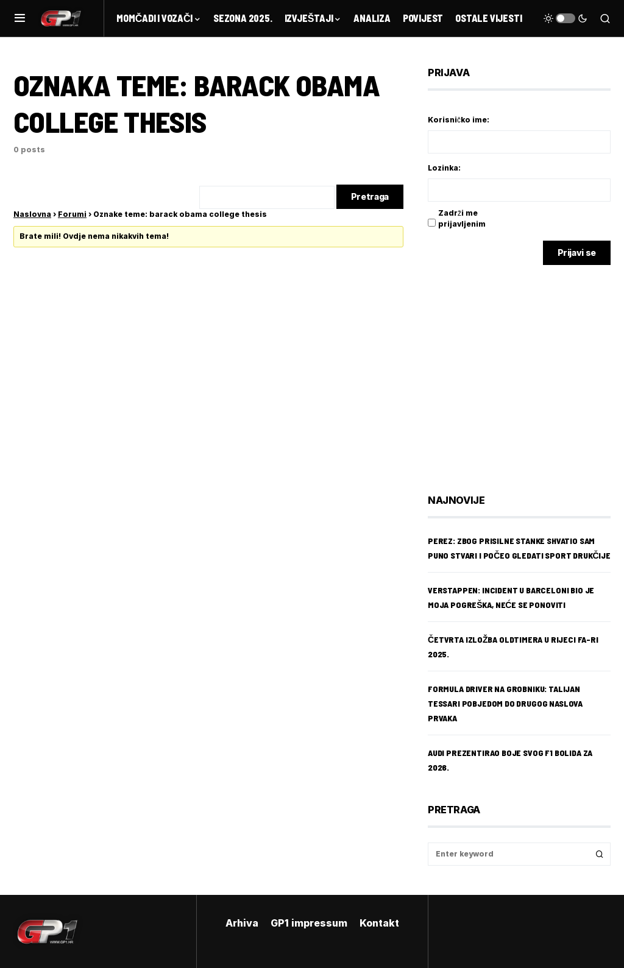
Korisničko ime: (458, 119)
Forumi (72, 214)
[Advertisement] (525, 370)
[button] (19, 18)
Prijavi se (577, 252)
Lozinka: (444, 167)
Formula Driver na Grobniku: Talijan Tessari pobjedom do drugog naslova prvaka (505, 703)
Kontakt (379, 923)
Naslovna (32, 214)
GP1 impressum (309, 923)
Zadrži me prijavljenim (462, 218)
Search (599, 854)
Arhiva (241, 923)
